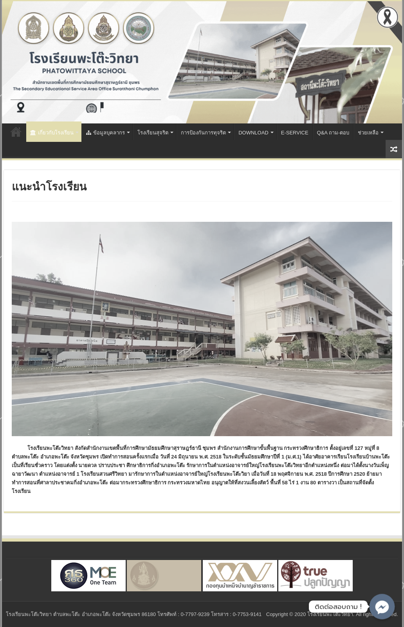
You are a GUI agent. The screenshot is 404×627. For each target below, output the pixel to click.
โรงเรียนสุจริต (152, 133)
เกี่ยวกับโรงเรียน (52, 133)
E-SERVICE (294, 133)
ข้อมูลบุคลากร (105, 133)
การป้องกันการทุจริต (203, 133)
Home (16, 131)
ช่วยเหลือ (368, 133)
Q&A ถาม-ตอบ (333, 133)
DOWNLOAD (253, 133)
